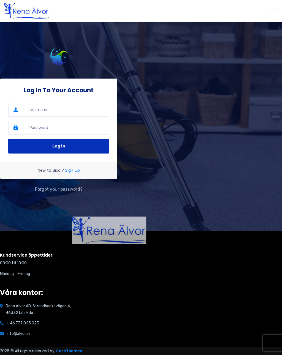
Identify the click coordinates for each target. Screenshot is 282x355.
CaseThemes (69, 351)
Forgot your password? (59, 189)
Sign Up (72, 170)
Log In (58, 146)
